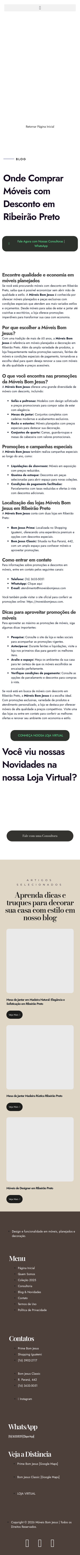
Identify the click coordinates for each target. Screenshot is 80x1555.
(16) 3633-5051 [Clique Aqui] (21, 1436)
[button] (40, 7)
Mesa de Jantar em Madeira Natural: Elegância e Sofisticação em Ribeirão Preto (35, 1001)
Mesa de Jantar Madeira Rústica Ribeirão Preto (34, 1095)
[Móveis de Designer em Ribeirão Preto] (40, 1149)
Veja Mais (14, 1014)
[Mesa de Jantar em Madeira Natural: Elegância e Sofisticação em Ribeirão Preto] (40, 961)
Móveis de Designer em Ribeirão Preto (29, 1188)
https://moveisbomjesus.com (45, 601)
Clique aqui (35, 583)
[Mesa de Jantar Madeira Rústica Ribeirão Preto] (40, 1057)
